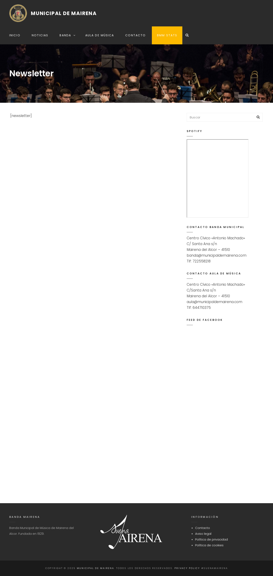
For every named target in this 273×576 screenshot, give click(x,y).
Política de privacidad (211, 539)
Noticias (40, 35)
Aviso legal (203, 533)
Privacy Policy (187, 568)
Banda (68, 35)
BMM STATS (167, 35)
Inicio (14, 35)
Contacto (135, 35)
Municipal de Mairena (64, 13)
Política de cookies (209, 545)
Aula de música (99, 35)
